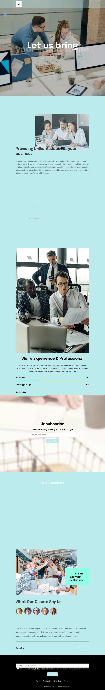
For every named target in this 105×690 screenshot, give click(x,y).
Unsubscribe (47, 681)
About (38, 681)
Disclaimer (58, 681)
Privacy (66, 681)
